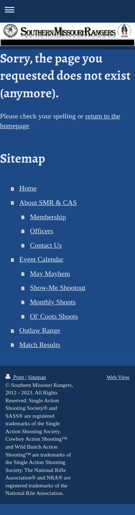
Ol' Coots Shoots (54, 316)
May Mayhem (50, 273)
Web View (118, 377)
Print (15, 377)
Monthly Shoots (53, 302)
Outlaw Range (39, 330)
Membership (48, 217)
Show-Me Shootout (57, 287)
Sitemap (37, 377)
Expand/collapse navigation (67, 9)
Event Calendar (41, 259)
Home (27, 188)
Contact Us (46, 245)
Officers (41, 231)
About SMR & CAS (48, 202)
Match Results (39, 344)
